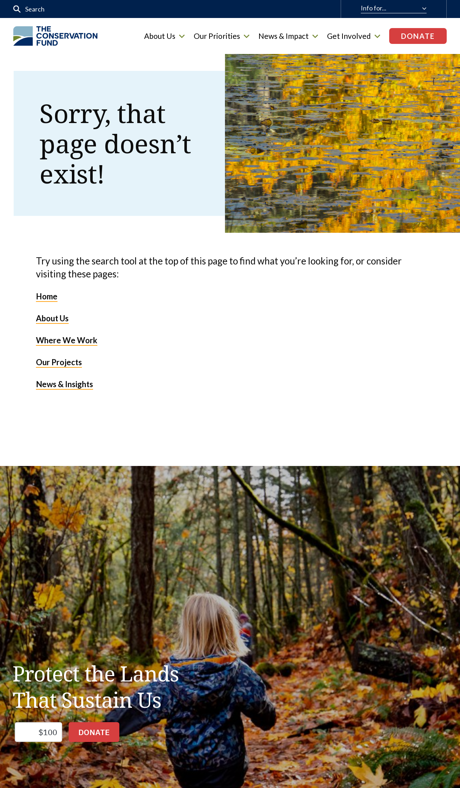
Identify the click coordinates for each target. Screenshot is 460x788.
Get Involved (353, 36)
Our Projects (59, 362)
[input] (144, 9)
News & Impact (288, 36)
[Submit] (17, 9)
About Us (164, 36)
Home (47, 296)
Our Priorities (221, 36)
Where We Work (66, 340)
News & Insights (64, 384)
